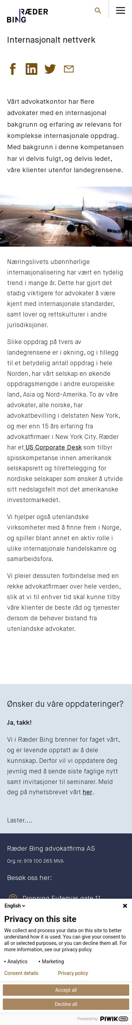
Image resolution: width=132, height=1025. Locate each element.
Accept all (66, 990)
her (87, 792)
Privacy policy (73, 973)
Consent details (21, 973)
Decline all (66, 1004)
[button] (13, 71)
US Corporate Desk (53, 448)
